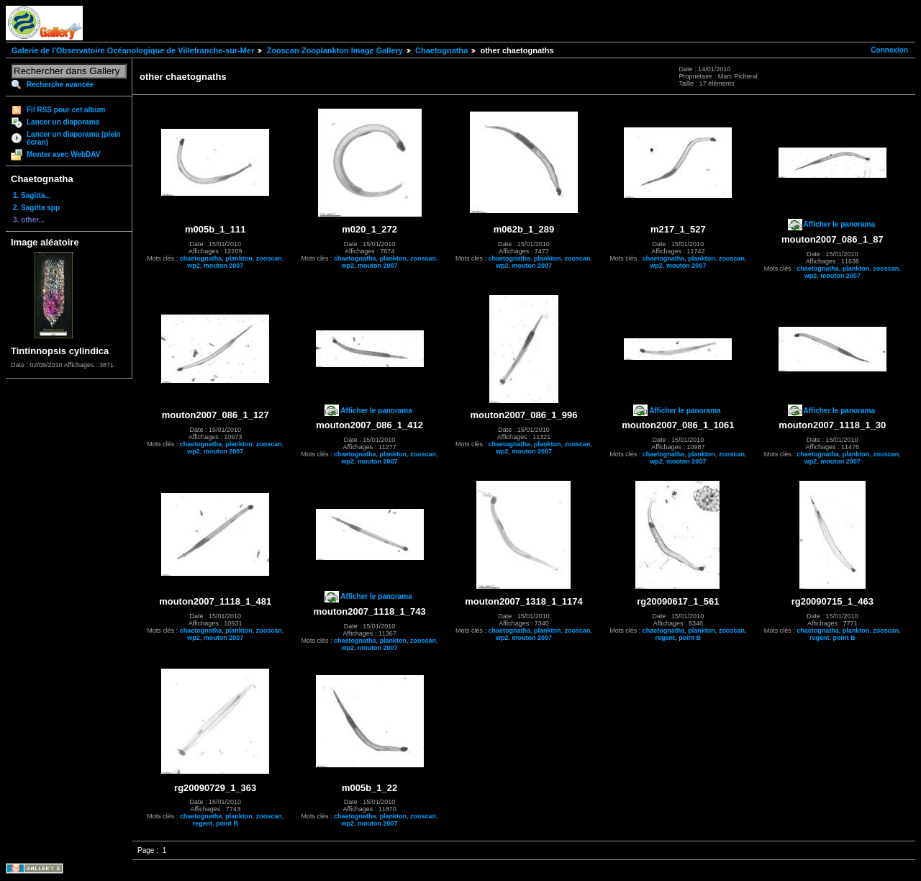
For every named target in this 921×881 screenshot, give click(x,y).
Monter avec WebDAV (63, 154)
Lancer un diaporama (63, 122)
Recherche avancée (60, 85)
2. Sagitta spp (36, 208)
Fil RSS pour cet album (66, 110)
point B (690, 637)
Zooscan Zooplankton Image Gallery (334, 50)
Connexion (889, 50)
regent (665, 637)
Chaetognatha (441, 50)
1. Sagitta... (32, 195)
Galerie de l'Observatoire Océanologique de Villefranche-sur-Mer (133, 50)
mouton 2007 (224, 265)
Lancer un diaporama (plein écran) (74, 138)
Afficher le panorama (839, 224)
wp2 (193, 265)
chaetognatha (201, 258)
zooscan (269, 258)
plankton (239, 258)
